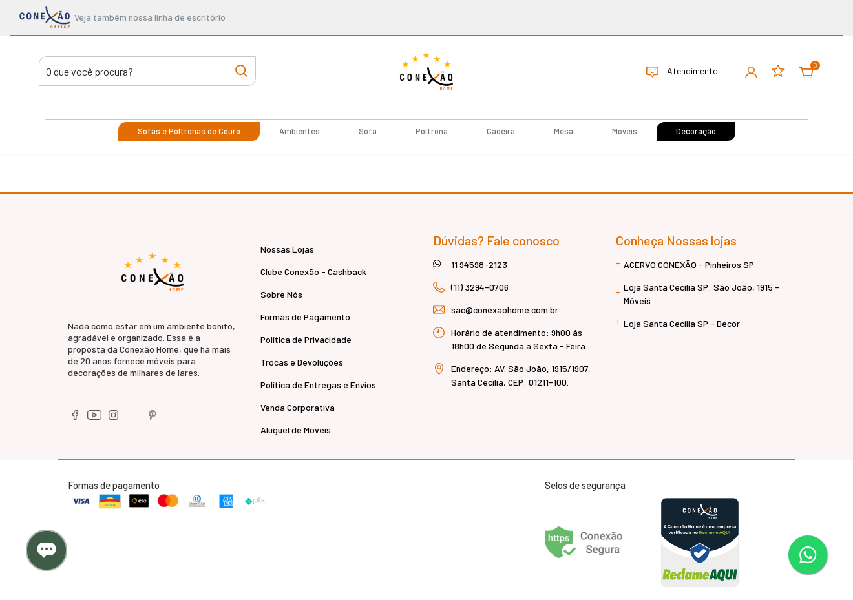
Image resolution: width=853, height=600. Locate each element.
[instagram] (115, 418)
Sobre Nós (281, 294)
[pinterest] (152, 418)
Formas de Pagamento (305, 316)
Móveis (624, 131)
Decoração (696, 131)
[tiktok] (134, 418)
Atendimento (682, 71)
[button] (751, 71)
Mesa (563, 131)
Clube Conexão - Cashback (313, 271)
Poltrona (432, 131)
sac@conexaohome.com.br (504, 309)
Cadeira (501, 131)
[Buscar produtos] (147, 71)
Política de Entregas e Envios (318, 384)
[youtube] (95, 418)
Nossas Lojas (287, 248)
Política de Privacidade (306, 339)
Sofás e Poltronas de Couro (189, 131)
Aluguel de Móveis (295, 429)
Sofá (368, 131)
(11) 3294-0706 (480, 287)
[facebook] (76, 418)
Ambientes (299, 131)
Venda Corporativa (297, 407)
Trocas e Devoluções (301, 362)
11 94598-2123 (479, 264)
